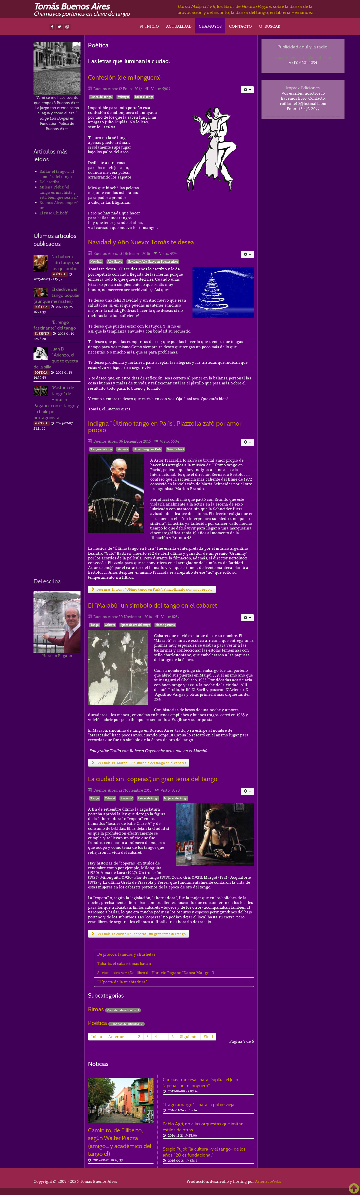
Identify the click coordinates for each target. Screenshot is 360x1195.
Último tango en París (147, 449)
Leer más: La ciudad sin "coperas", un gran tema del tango (138, 934)
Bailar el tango (144, 97)
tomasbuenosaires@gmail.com (303, 57)
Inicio (96, 1036)
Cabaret (110, 625)
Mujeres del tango (175, 798)
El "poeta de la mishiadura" (122, 982)
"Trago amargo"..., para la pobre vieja (198, 1104)
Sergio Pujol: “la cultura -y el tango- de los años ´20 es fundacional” (204, 1152)
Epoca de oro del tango (135, 625)
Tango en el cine (101, 449)
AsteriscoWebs (268, 1181)
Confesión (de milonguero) (124, 77)
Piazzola (122, 449)
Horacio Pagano (57, 655)
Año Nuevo (115, 261)
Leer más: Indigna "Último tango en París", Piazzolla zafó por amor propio (151, 589)
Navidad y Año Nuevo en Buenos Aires (153, 261)
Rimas (96, 1009)
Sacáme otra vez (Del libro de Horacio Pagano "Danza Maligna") (155, 972)
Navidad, (96, 261)
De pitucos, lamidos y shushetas (126, 954)
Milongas (123, 97)
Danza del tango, (101, 97)
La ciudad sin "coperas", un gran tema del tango (152, 779)
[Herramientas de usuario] (247, 89)
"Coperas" (126, 798)
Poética (97, 1022)
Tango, (94, 625)
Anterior (116, 1036)
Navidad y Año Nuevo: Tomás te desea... (143, 242)
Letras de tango (148, 798)
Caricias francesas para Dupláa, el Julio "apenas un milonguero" (200, 1082)
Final (208, 1036)
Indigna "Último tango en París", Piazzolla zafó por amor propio (164, 426)
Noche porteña (165, 625)
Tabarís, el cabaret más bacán (124, 963)
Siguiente (188, 1036)
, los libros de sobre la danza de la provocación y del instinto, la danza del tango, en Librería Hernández (245, 9)
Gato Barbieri (175, 449)
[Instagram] (67, 27)
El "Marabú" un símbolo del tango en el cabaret (152, 605)
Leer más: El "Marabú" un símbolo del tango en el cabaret (138, 763)
